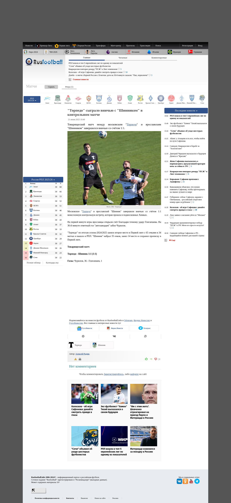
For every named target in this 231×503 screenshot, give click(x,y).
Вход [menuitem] (200, 45)
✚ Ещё (172, 240)
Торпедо (132, 124)
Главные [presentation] (86, 57)
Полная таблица (33, 263)
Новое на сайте (100, 498)
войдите (134, 374)
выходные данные (98, 480)
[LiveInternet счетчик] (38, 492)
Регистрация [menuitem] (187, 45)
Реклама (115, 498)
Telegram (128, 320)
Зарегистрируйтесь (113, 374)
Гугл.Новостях (76, 323)
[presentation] (48, 86)
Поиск (158, 45)
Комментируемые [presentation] (159, 58)
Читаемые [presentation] (123, 58)
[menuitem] (82, 45)
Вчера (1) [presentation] (69, 87)
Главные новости (81, 79)
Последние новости (186, 110)
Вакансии (84, 498)
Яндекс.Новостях (142, 320)
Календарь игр (52, 263)
